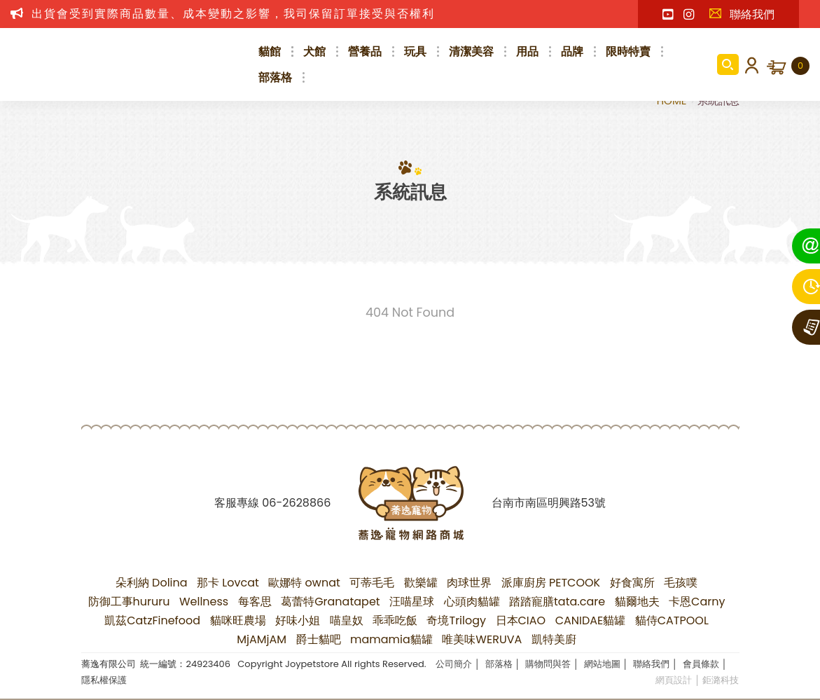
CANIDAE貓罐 (590, 620)
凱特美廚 (553, 639)
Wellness (203, 601)
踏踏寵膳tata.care (557, 601)
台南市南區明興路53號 (549, 503)
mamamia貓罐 (391, 639)
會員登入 (749, 64)
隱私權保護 (104, 680)
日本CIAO (521, 620)
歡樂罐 (421, 583)
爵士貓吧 (318, 639)
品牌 (572, 51)
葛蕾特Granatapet (330, 601)
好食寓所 (632, 583)
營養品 (365, 51)
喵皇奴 (346, 620)
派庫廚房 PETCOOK (551, 583)
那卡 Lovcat (228, 583)
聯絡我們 (741, 14)
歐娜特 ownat (304, 583)
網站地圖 (602, 664)
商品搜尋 (728, 64)
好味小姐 (297, 620)
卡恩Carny (697, 601)
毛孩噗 (680, 583)
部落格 (275, 77)
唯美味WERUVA (482, 639)
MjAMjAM (261, 639)
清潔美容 (471, 51)
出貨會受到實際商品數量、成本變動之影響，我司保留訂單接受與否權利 (233, 14)
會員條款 (701, 664)
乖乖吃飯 (395, 620)
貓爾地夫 (637, 601)
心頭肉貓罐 (472, 601)
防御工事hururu (129, 601)
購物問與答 (548, 664)
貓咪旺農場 (238, 620)
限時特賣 (628, 51)
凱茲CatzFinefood (152, 620)
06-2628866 (296, 503)
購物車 (800, 66)
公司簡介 (454, 664)
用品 (527, 51)
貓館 (269, 51)
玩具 (415, 51)
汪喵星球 (411, 601)
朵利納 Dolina (152, 583)
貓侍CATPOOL (672, 620)
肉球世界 (469, 583)
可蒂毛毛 (371, 583)
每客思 (255, 601)
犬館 (314, 51)
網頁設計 (673, 680)
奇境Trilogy (456, 620)
